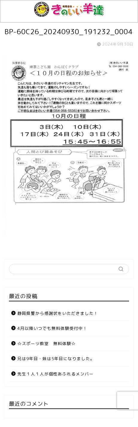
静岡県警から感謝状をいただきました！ (57, 313)
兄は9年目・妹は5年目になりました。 (56, 358)
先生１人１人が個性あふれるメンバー (55, 374)
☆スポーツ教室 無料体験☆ (46, 343)
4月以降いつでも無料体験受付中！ (52, 328)
